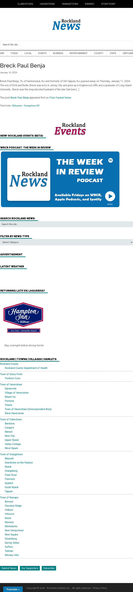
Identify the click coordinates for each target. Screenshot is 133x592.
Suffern (9, 546)
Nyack (8, 466)
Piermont (10, 479)
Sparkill (9, 483)
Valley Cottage (13, 444)
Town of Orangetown (11, 454)
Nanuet (8, 431)
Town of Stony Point (11, 374)
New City (10, 435)
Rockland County (9, 363)
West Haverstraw (14, 413)
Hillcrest (9, 513)
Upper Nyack (12, 439)
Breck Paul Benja (19, 97)
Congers (9, 427)
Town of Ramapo (9, 497)
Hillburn (9, 509)
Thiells (8, 405)
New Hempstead (14, 530)
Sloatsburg (11, 538)
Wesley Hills (12, 555)
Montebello (11, 526)
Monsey (9, 522)
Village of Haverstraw (17, 392)
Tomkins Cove (12, 378)
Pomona (9, 400)
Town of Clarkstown (11, 419)
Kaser (8, 518)
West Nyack (11, 448)
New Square (11, 534)
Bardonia (9, 423)
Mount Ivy (10, 396)
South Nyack (11, 487)
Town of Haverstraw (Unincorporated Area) (28, 409)
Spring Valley (12, 542)
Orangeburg (11, 470)
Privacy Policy (100, 588)
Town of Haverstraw (11, 384)
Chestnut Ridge (13, 505)
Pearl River (11, 474)
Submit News (9, 568)
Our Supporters (29, 568)
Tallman (9, 550)
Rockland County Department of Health (26, 368)
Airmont (9, 501)
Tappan (9, 491)
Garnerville (10, 388)
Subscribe (48, 568)
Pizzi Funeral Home (60, 97)
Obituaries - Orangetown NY (26, 105)
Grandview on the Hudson (19, 462)
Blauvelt (9, 458)
